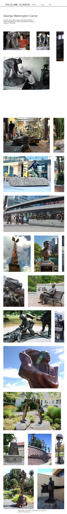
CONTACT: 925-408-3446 (24, 512)
